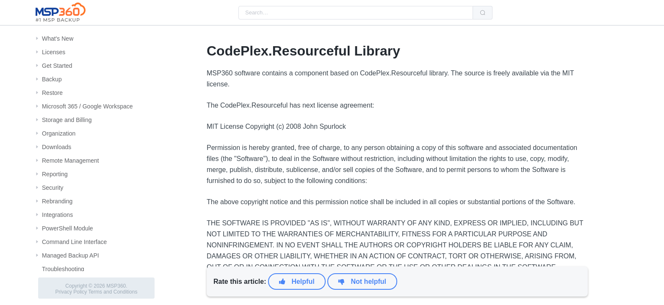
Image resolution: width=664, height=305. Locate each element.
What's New (57, 38)
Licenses (53, 52)
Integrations (57, 214)
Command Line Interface (74, 241)
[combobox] (355, 12)
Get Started (57, 65)
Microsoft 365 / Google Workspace (87, 106)
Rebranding (57, 201)
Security (53, 187)
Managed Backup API (70, 255)
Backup (52, 79)
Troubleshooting (63, 269)
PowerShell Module (67, 228)
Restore (52, 92)
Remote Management (70, 160)
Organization (58, 133)
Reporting (55, 174)
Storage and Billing (67, 119)
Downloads (56, 147)
